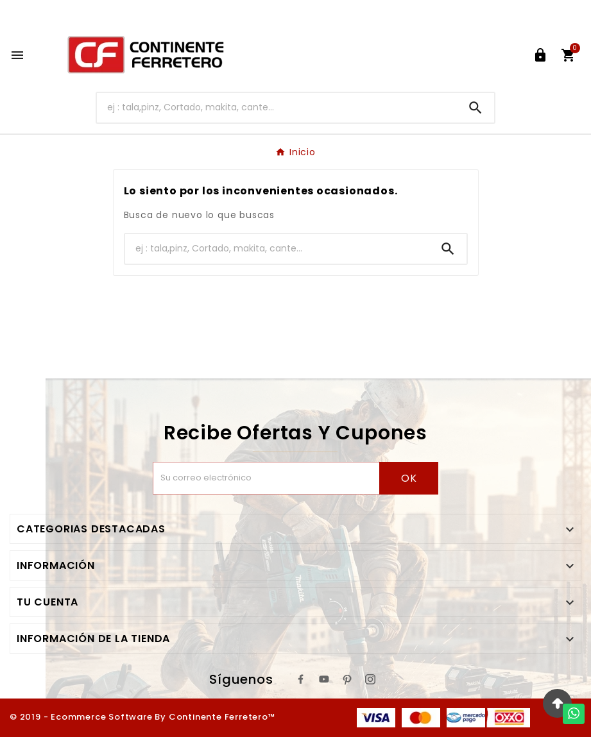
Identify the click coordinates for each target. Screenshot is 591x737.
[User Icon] (540, 55)
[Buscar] (277, 107)
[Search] (475, 107)
